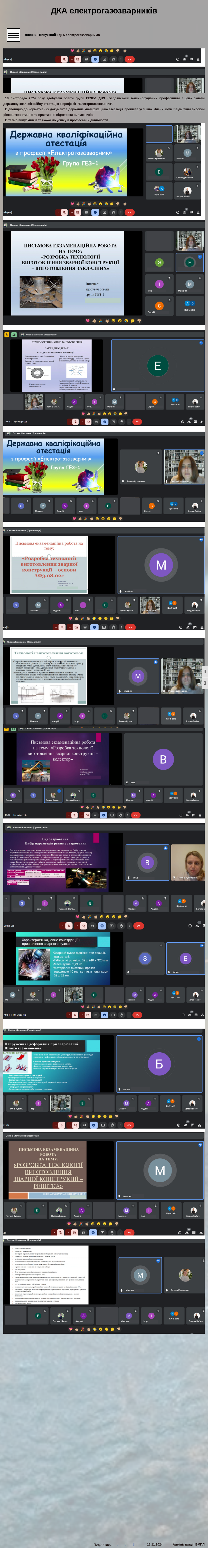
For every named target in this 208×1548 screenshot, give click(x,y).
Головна (30, 35)
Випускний (48, 35)
